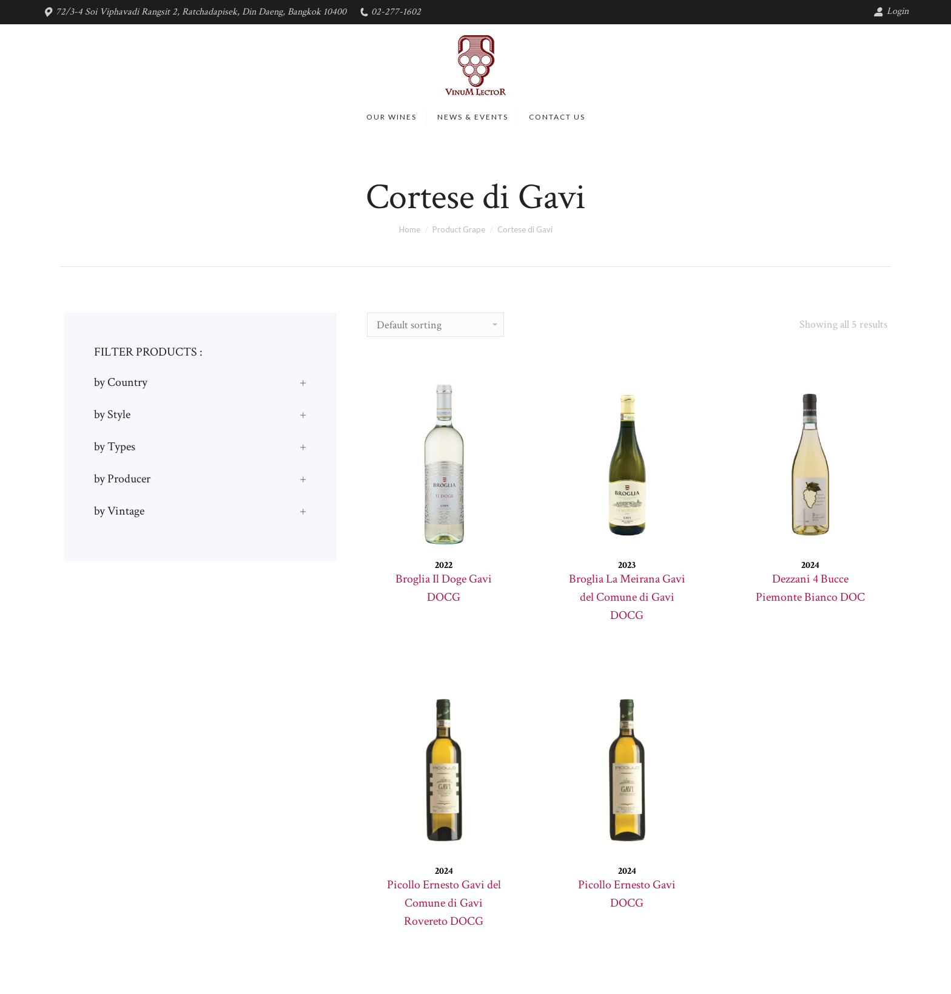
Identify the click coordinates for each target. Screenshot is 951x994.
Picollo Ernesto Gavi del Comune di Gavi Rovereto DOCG (444, 903)
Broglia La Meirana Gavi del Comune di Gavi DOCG (627, 597)
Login (891, 11)
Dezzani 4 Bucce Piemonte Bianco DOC (810, 588)
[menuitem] (391, 117)
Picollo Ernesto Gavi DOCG (627, 894)
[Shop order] (435, 325)
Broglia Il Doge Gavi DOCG (443, 588)
